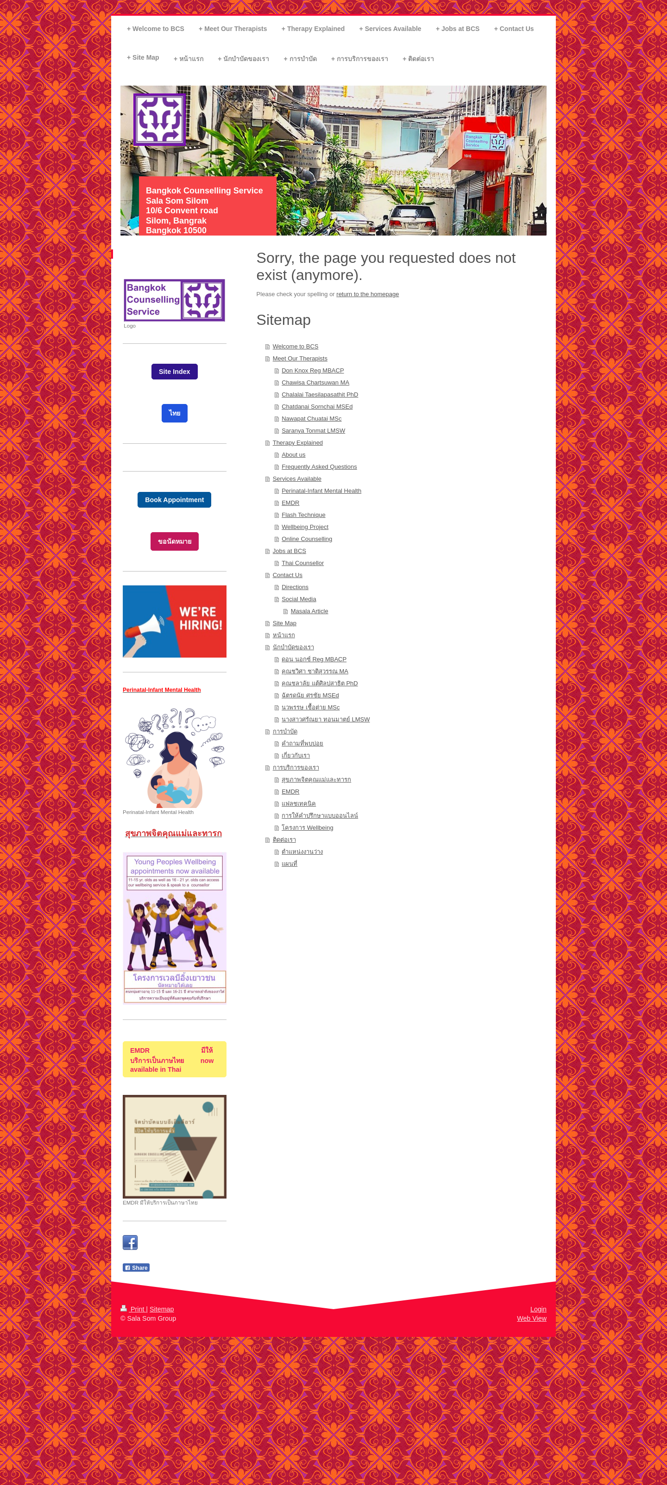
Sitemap (162, 1309)
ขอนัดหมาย (174, 541)
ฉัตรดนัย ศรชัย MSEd (310, 695)
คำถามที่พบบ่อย (302, 743)
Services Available (297, 478)
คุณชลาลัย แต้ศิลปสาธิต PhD (320, 683)
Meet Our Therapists (300, 358)
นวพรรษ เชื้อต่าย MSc (311, 707)
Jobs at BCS (289, 550)
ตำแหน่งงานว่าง (302, 851)
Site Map (284, 623)
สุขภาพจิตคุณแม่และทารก (316, 779)
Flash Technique (303, 514)
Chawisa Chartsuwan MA (315, 382)
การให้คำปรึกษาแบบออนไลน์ (320, 815)
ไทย (174, 413)
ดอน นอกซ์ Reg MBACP (314, 659)
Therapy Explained (298, 442)
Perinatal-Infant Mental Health (321, 490)
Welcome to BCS (296, 346)
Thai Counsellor (303, 562)
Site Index (174, 371)
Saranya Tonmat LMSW (313, 430)
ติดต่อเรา (284, 839)
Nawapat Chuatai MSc (311, 418)
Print (133, 1309)
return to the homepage (367, 294)
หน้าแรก (284, 635)
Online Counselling (307, 538)
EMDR (290, 502)
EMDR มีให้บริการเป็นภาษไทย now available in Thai (172, 1060)
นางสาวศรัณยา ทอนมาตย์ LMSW (326, 719)
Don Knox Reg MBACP (313, 370)
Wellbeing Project (305, 526)
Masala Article (309, 611)
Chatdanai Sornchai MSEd (317, 406)
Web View (532, 1318)
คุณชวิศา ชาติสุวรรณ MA (315, 671)
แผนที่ (289, 863)
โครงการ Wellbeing (307, 827)
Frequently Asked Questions (319, 466)
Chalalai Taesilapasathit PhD (320, 394)
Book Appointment (174, 499)
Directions (295, 587)
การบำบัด (285, 731)
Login (538, 1309)
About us (293, 454)
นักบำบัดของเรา (293, 647)
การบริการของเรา (296, 767)
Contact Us (287, 575)
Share (136, 1268)
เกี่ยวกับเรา (296, 755)
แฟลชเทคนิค (299, 803)
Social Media (299, 599)
